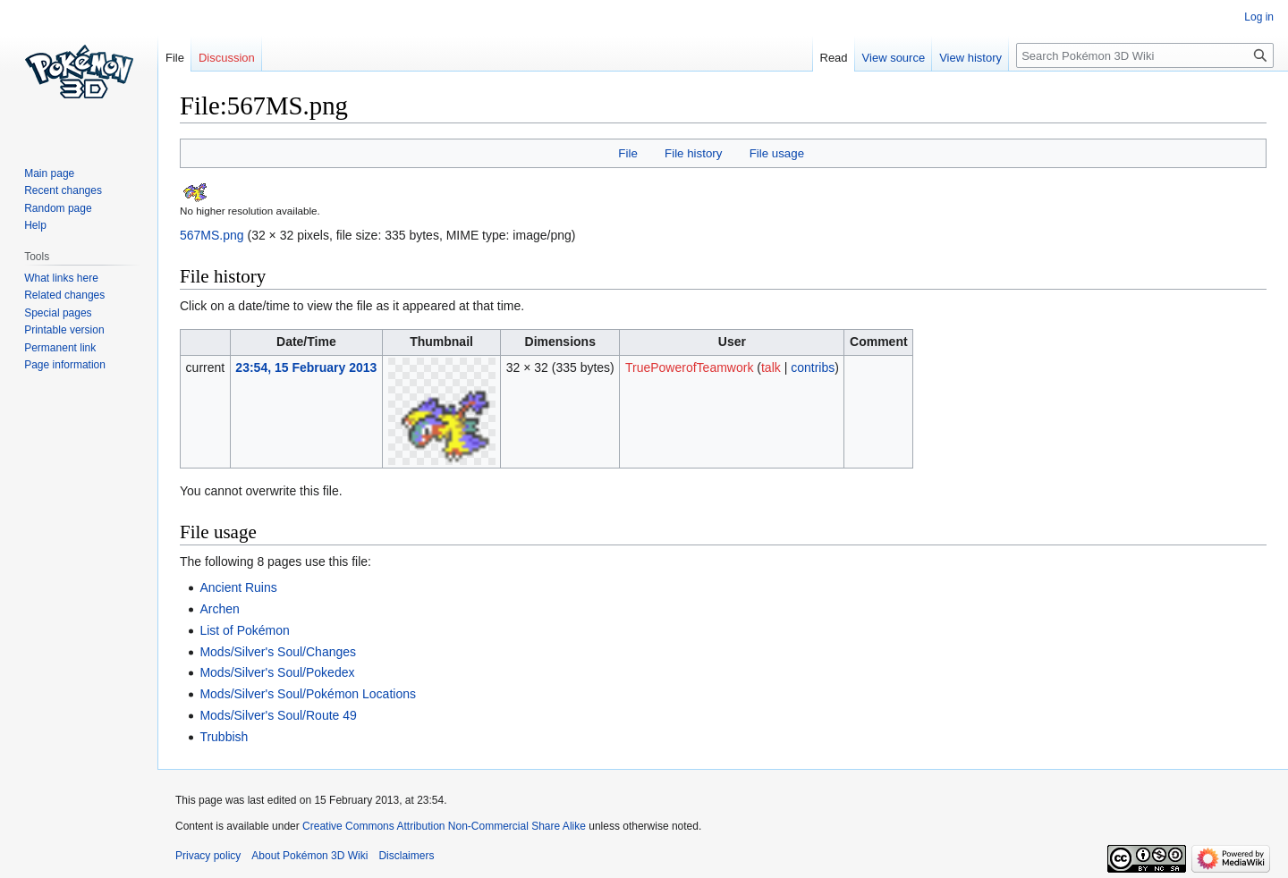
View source (894, 57)
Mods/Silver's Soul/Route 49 (277, 715)
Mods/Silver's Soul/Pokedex (276, 672)
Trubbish (223, 737)
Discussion (227, 57)
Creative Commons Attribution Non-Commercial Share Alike (444, 826)
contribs (813, 367)
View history (970, 57)
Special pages (57, 313)
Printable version (64, 330)
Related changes (64, 295)
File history (693, 153)
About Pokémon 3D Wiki (309, 855)
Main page (49, 173)
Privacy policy (208, 855)
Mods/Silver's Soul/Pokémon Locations (307, 694)
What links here (61, 278)
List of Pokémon (244, 630)
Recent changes (63, 190)
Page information (65, 365)
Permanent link (60, 348)
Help (35, 225)
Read (834, 57)
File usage (777, 153)
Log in (1259, 17)
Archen (219, 609)
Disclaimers (406, 855)
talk (771, 367)
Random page (57, 208)
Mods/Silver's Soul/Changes (277, 652)
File (627, 153)
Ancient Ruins (237, 587)
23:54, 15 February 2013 (306, 367)
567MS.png (212, 235)
